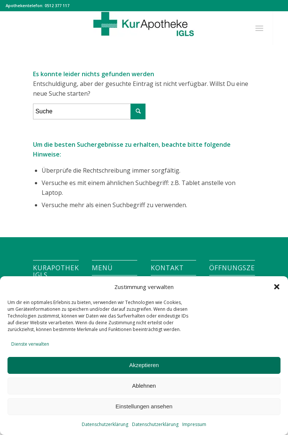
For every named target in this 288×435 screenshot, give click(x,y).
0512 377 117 (57, 5)
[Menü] (259, 28)
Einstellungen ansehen (144, 406)
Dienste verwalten (30, 344)
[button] (276, 287)
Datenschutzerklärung (105, 424)
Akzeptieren (144, 365)
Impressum (194, 424)
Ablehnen (144, 385)
